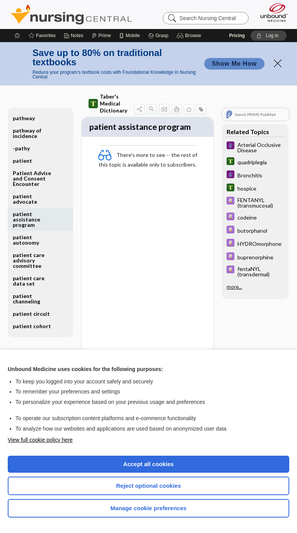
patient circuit (31, 313)
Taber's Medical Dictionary (108, 103)
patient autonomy (26, 240)
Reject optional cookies (148, 485)
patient (22, 160)
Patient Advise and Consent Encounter (32, 178)
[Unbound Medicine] (271, 12)
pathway (24, 118)
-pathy (21, 148)
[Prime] (101, 35)
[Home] (17, 35)
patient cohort (32, 326)
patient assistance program (26, 219)
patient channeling (26, 299)
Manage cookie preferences (149, 508)
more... (234, 286)
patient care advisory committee (28, 260)
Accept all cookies (148, 464)
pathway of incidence (27, 133)
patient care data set (28, 281)
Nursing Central (71, 14)
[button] (190, 35)
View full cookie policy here (40, 440)
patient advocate (25, 199)
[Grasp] (158, 35)
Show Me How (234, 63)
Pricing (237, 35)
